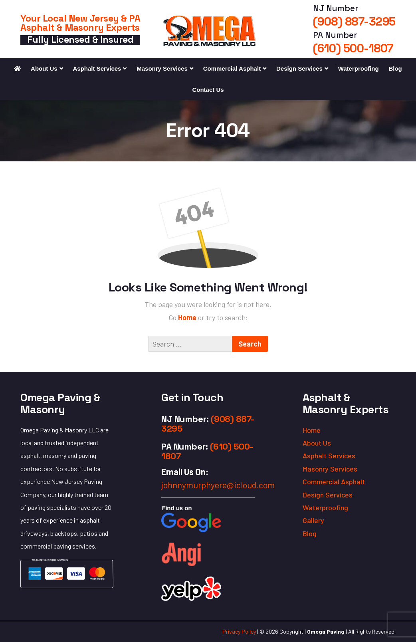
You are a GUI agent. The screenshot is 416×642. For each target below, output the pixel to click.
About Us (44, 68)
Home (188, 317)
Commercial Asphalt (232, 68)
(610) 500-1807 (353, 48)
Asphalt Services (97, 68)
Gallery (313, 520)
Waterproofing (358, 68)
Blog (395, 68)
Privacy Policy (239, 631)
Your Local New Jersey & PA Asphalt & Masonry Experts (80, 23)
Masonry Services (162, 68)
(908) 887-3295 (354, 21)
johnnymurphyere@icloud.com (218, 485)
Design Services (299, 68)
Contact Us (208, 89)
